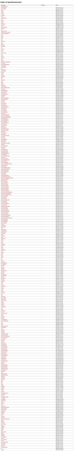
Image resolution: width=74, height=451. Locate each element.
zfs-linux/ (3, 317)
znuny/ (2, 241)
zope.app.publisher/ (5, 189)
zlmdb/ (2, 252)
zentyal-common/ (4, 360)
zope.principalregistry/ (5, 116)
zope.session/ (3, 103)
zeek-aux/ (3, 378)
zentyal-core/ (3, 359)
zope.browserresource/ (5, 168)
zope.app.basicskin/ (5, 213)
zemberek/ (3, 371)
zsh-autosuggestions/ (5, 64)
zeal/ (2, 384)
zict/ (2, 308)
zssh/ (2, 55)
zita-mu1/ (3, 265)
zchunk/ (2, 389)
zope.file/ (3, 144)
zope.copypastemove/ (5, 155)
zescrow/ (3, 329)
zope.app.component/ (5, 211)
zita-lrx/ (2, 266)
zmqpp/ (2, 243)
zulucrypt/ (3, 41)
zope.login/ (3, 126)
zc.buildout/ (3, 399)
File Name (3, 5)
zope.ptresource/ (4, 112)
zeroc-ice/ (3, 340)
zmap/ (2, 248)
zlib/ (2, 255)
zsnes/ (2, 56)
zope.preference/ (4, 118)
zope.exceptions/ (4, 145)
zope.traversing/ (4, 90)
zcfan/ (2, 390)
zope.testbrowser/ (4, 94)
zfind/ (2, 323)
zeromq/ (2, 332)
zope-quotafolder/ (4, 220)
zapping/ (2, 421)
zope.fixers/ (3, 141)
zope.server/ (3, 104)
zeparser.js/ (3, 342)
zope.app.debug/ (4, 207)
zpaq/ (2, 77)
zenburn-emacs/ (4, 367)
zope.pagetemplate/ (5, 122)
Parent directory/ (4, 6)
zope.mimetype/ (4, 125)
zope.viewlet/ (3, 86)
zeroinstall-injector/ (4, 333)
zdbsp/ (2, 385)
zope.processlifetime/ (5, 114)
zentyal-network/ (4, 354)
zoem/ (2, 237)
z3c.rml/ (2, 438)
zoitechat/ (3, 235)
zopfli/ (2, 83)
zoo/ (2, 228)
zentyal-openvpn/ (4, 350)
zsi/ (1, 59)
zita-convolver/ (4, 270)
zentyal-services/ (4, 346)
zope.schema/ (4, 109)
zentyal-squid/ (4, 345)
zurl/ (2, 38)
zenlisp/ (2, 363)
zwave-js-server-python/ (5, 32)
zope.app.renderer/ (4, 188)
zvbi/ (2, 34)
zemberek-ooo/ (4, 369)
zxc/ (2, 29)
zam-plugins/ (3, 423)
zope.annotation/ (4, 219)
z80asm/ (2, 435)
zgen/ (2, 314)
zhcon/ (2, 311)
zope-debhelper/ (4, 221)
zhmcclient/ (3, 310)
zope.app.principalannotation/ (7, 192)
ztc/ (1, 47)
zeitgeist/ (3, 376)
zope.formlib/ (3, 140)
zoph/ (2, 82)
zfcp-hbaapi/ (3, 327)
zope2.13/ (3, 85)
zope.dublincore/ (4, 149)
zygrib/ (2, 20)
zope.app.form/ (4, 201)
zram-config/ (3, 70)
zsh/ (2, 68)
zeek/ (2, 380)
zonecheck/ (3, 233)
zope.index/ (3, 134)
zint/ (2, 283)
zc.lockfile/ (3, 394)
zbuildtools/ (3, 400)
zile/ (2, 295)
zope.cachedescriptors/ (5, 167)
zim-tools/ (3, 292)
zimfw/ (2, 291)
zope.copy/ (3, 157)
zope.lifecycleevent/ (5, 128)
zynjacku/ (3, 15)
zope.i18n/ (3, 136)
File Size (43, 5)
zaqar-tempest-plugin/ (5, 418)
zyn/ (2, 19)
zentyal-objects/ (4, 351)
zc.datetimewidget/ (4, 396)
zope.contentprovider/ (5, 159)
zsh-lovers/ (3, 63)
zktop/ (2, 256)
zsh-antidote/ (3, 67)
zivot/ (2, 260)
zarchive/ (3, 416)
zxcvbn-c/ (3, 28)
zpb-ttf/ (2, 74)
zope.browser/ (4, 172)
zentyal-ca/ (3, 362)
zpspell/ (2, 72)
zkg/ (2, 257)
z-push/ (2, 449)
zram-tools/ (3, 69)
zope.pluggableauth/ (5, 119)
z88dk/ (2, 429)
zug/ (2, 42)
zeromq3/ (3, 331)
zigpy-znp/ (3, 296)
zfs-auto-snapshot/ (4, 320)
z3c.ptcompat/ (4, 439)
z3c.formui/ (3, 444)
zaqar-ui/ (2, 417)
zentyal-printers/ (4, 349)
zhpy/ (2, 309)
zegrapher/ (3, 377)
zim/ (2, 293)
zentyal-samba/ (4, 347)
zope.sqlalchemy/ (4, 99)
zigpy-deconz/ (4, 300)
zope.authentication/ (5, 175)
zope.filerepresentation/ (5, 143)
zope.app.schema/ (4, 185)
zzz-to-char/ (3, 9)
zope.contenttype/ (4, 158)
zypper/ (2, 14)
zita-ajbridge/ (3, 275)
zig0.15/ (2, 304)
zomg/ (2, 234)
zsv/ (2, 51)
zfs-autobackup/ (4, 319)
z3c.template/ (3, 436)
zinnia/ (2, 284)
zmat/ (2, 247)
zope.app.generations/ (5, 199)
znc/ (2, 242)
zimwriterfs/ (3, 286)
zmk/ (2, 246)
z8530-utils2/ (3, 431)
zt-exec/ (2, 49)
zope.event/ (3, 146)
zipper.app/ (3, 278)
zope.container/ (4, 161)
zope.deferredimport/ (5, 153)
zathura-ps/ (3, 405)
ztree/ (2, 43)
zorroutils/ (3, 79)
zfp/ (1, 322)
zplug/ (2, 73)
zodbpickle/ (3, 238)
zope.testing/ (3, 92)
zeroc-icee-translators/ (5, 336)
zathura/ (2, 412)
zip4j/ (2, 282)
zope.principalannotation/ (6, 117)
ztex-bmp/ (3, 46)
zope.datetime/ (4, 154)
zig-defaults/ (3, 306)
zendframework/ (4, 364)
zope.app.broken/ (4, 212)
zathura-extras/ (4, 408)
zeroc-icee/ (3, 338)
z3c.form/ (3, 445)
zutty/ (2, 36)
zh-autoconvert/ (4, 313)
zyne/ (2, 16)
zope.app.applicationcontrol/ (6, 217)
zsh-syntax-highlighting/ (5, 61)
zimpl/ (2, 287)
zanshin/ (2, 422)
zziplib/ (2, 11)
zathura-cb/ (3, 411)
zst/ (1, 54)
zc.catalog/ (3, 398)
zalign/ (2, 425)
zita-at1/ (2, 273)
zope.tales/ (3, 95)
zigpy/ (2, 301)
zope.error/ (3, 148)
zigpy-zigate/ (3, 297)
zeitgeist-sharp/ (4, 373)
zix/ (1, 259)
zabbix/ (2, 427)
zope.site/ (3, 101)
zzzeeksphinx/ (4, 7)
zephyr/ (2, 341)
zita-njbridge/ (3, 264)
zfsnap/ (2, 315)
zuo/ (2, 40)
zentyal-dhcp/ (3, 358)
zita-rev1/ (3, 261)
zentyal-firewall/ (4, 355)
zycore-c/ (3, 23)
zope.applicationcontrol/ (5, 176)
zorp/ (2, 81)
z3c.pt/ (2, 440)
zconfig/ (2, 387)
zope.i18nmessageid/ (5, 135)
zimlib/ (2, 288)
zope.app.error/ (4, 204)
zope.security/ (4, 108)
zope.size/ (3, 100)
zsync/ (2, 50)
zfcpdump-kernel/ (4, 326)
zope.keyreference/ (5, 130)
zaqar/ (2, 420)
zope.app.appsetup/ (5, 216)
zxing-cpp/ (3, 24)
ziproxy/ (2, 277)
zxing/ (2, 25)
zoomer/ (2, 224)
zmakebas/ (3, 250)
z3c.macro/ (3, 443)
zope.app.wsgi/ (4, 180)
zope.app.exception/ (5, 203)
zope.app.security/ (4, 184)
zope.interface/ (4, 132)
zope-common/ (4, 222)
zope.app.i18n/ (4, 197)
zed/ (2, 381)
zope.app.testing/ (4, 181)
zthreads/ (3, 45)
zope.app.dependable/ (5, 206)
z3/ (1, 448)
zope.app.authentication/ (6, 215)
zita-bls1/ (3, 271)
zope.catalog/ (3, 166)
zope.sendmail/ (4, 105)
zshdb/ (2, 60)
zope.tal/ (2, 96)
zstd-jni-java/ (3, 52)
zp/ (1, 78)
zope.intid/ (3, 131)
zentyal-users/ (4, 344)
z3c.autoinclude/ (4, 447)
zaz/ (2, 404)
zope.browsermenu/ (5, 171)
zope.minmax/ (4, 123)
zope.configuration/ (4, 162)
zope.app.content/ (4, 208)
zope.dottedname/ (4, 150)
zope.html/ (3, 137)
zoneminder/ (3, 229)
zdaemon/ (3, 386)
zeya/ (2, 328)
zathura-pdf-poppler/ (5, 407)
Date (57, 5)
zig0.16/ (2, 302)
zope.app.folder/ (4, 202)
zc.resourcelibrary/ (4, 393)
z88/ (2, 430)
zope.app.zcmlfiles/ (5, 179)
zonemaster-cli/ (4, 230)
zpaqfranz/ (3, 76)
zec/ (2, 382)
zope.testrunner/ (4, 91)
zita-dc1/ (2, 269)
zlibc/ (2, 253)
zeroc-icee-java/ (4, 337)
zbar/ (2, 402)
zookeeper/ (3, 226)
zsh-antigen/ (3, 65)
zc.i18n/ (2, 395)
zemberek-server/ (4, 368)
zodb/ (2, 239)
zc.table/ (2, 391)
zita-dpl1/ (3, 268)
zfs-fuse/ (2, 318)
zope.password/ (4, 121)
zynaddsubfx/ (3, 18)
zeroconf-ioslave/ (4, 335)
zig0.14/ (2, 305)
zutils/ (2, 37)
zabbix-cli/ (3, 426)
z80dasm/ (3, 434)
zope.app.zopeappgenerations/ (7, 177)
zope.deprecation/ (4, 152)
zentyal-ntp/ (3, 353)
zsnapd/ (2, 58)
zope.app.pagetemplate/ (6, 193)
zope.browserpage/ (5, 170)
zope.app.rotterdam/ (5, 186)
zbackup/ (3, 403)
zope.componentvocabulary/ (6, 163)
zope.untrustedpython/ (5, 87)
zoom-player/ (3, 225)
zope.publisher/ (4, 110)
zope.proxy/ (3, 113)
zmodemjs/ (3, 244)
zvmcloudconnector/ (5, 33)
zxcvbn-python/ (4, 27)
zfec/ (2, 324)
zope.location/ (4, 127)
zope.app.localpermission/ (6, 194)
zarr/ (2, 414)
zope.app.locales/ (4, 195)
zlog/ (2, 251)
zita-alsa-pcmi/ (4, 274)
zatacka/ (2, 413)
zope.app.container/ (5, 210)
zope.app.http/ (4, 198)
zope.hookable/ (4, 139)
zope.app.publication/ (5, 190)
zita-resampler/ (4, 262)
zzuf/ (2, 10)
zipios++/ (3, 279)
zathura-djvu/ (3, 409)
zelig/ (2, 372)
